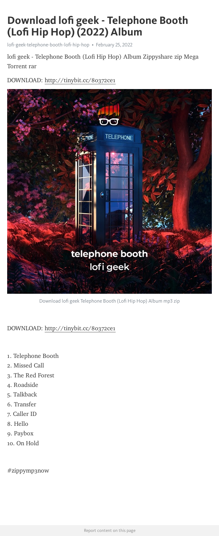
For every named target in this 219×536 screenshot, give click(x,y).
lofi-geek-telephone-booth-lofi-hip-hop (48, 45)
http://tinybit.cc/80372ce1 (80, 80)
